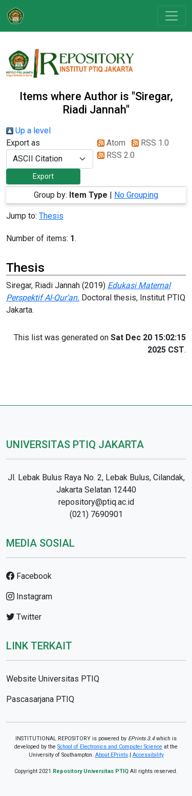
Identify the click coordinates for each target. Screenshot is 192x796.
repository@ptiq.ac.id (96, 502)
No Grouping (136, 195)
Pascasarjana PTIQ (40, 699)
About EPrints (111, 755)
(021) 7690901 (96, 514)
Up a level (28, 130)
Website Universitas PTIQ (52, 679)
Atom (109, 143)
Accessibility (148, 755)
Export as (23, 143)
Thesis (51, 216)
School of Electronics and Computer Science (109, 746)
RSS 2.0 (114, 155)
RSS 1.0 (148, 143)
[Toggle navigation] (171, 16)
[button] (43, 176)
